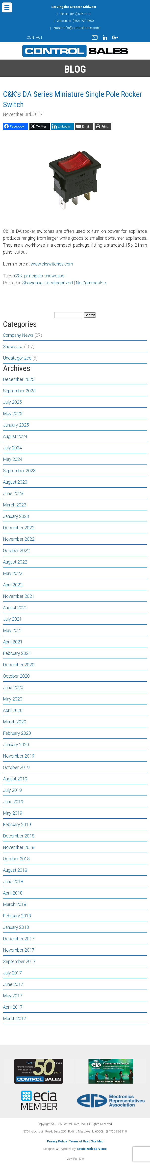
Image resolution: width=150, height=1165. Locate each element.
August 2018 (15, 870)
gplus (115, 37)
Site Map (97, 1141)
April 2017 (13, 1007)
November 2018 (18, 847)
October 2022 (16, 550)
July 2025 (12, 402)
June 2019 (13, 801)
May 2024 (12, 459)
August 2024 (15, 436)
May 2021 (12, 630)
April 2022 (13, 584)
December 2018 (18, 835)
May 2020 (12, 698)
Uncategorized (58, 282)
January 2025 (16, 425)
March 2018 (14, 904)
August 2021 (15, 607)
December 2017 (18, 938)
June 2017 (13, 984)
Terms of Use (79, 1141)
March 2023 (14, 504)
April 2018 (13, 893)
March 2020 (14, 721)
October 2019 (16, 767)
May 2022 (12, 573)
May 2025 (12, 413)
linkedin (104, 37)
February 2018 (17, 915)
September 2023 (19, 470)
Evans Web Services (92, 1149)
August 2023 (15, 482)
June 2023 (13, 493)
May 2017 (12, 995)
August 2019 (15, 778)
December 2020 (18, 664)
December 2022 (18, 527)
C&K (18, 275)
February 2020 (17, 733)
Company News (18, 335)
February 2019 (17, 824)
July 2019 (12, 790)
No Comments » (91, 282)
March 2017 (14, 1018)
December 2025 (18, 379)
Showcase (32, 282)
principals (33, 275)
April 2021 (13, 641)
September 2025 (19, 390)
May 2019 (12, 813)
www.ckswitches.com (52, 263)
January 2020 (16, 744)
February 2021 (17, 653)
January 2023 (16, 516)
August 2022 (15, 562)
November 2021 (18, 596)
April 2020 (13, 710)
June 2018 (13, 881)
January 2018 (16, 927)
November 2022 (18, 539)
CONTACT (35, 37)
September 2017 (19, 961)
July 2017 (12, 972)
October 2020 (16, 676)
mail (95, 37)
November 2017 (18, 950)
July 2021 (12, 619)
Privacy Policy (57, 1141)
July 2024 (12, 447)
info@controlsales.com (81, 28)
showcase (54, 275)
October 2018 (16, 858)
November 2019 (18, 756)
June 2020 (13, 687)
